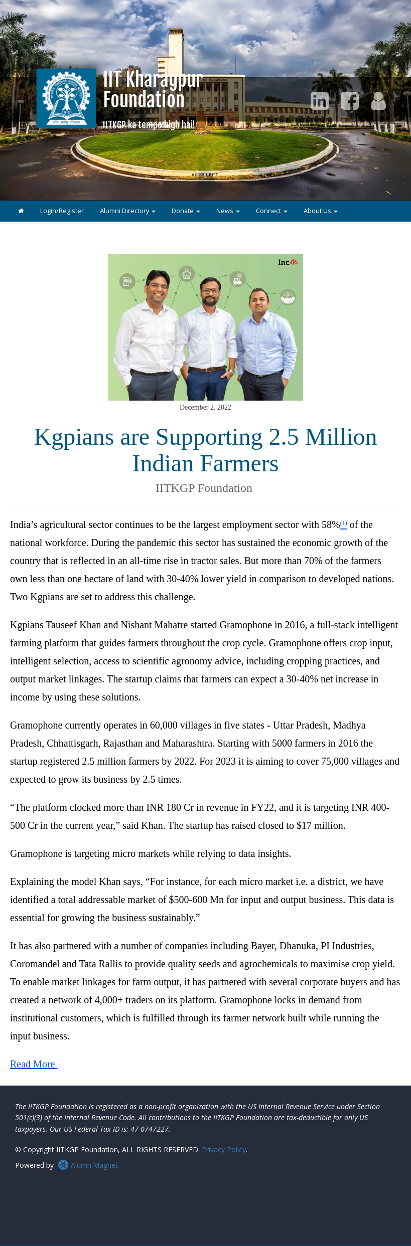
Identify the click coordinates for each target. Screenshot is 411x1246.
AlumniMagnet (88, 1165)
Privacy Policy (224, 1149)
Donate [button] (186, 211)
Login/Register (62, 211)
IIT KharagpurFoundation (153, 99)
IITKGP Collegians (43, 232)
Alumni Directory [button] (128, 211)
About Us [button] (321, 211)
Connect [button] (272, 211)
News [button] (228, 211)
